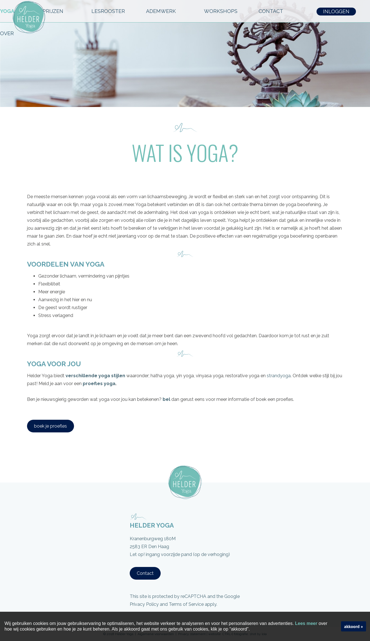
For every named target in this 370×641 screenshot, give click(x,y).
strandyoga (279, 375)
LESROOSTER (108, 11)
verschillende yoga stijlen (95, 375)
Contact (145, 573)
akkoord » (353, 626)
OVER (10, 33)
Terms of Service (186, 604)
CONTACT (274, 11)
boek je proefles (50, 426)
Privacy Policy (144, 604)
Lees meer (306, 623)
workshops (220, 11)
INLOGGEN (336, 11)
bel (166, 399)
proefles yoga (99, 383)
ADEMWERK (164, 11)
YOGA (10, 11)
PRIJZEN (56, 11)
